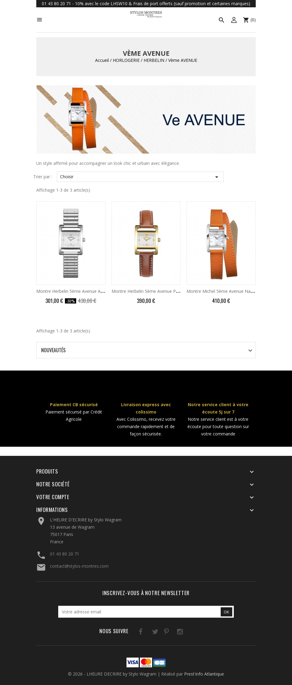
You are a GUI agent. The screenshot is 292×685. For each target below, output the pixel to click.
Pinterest (159, 633)
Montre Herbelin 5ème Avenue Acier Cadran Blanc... (87, 291)
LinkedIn (184, 633)
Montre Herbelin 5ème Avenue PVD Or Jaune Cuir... (162, 291)
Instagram (172, 633)
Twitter (147, 633)
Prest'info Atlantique (204, 674)
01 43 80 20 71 (64, 554)
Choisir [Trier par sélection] (140, 177)
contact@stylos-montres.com (79, 566)
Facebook (134, 633)
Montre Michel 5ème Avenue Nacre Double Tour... (236, 291)
